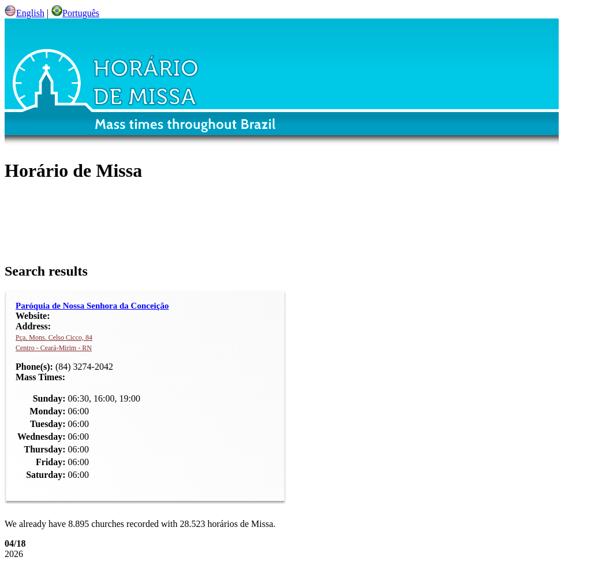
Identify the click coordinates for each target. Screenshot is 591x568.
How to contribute (195, 524)
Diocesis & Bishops (336, 524)
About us (118, 524)
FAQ (264, 524)
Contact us (469, 524)
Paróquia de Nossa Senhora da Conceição (136, 250)
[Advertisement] (218, 176)
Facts (411, 524)
